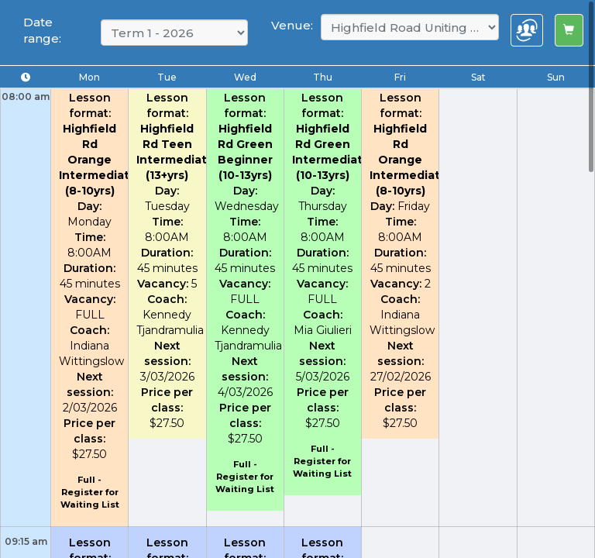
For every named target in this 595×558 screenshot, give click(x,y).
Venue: (292, 25)
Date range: (42, 30)
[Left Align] (569, 30)
